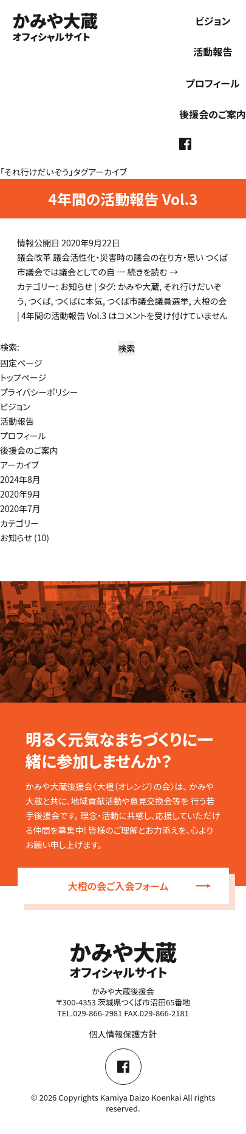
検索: (9, 347)
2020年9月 (20, 494)
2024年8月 (20, 479)
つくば (40, 301)
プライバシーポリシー (39, 392)
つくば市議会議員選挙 (148, 301)
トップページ (23, 377)
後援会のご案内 (212, 114)
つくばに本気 (79, 301)
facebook (185, 144)
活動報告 (212, 51)
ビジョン (212, 20)
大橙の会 (210, 301)
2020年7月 (20, 508)
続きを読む (152, 272)
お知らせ (76, 286)
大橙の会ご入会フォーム (139, 886)
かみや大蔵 (138, 286)
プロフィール (213, 83)
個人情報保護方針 (123, 1034)
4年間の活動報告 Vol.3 (122, 198)
